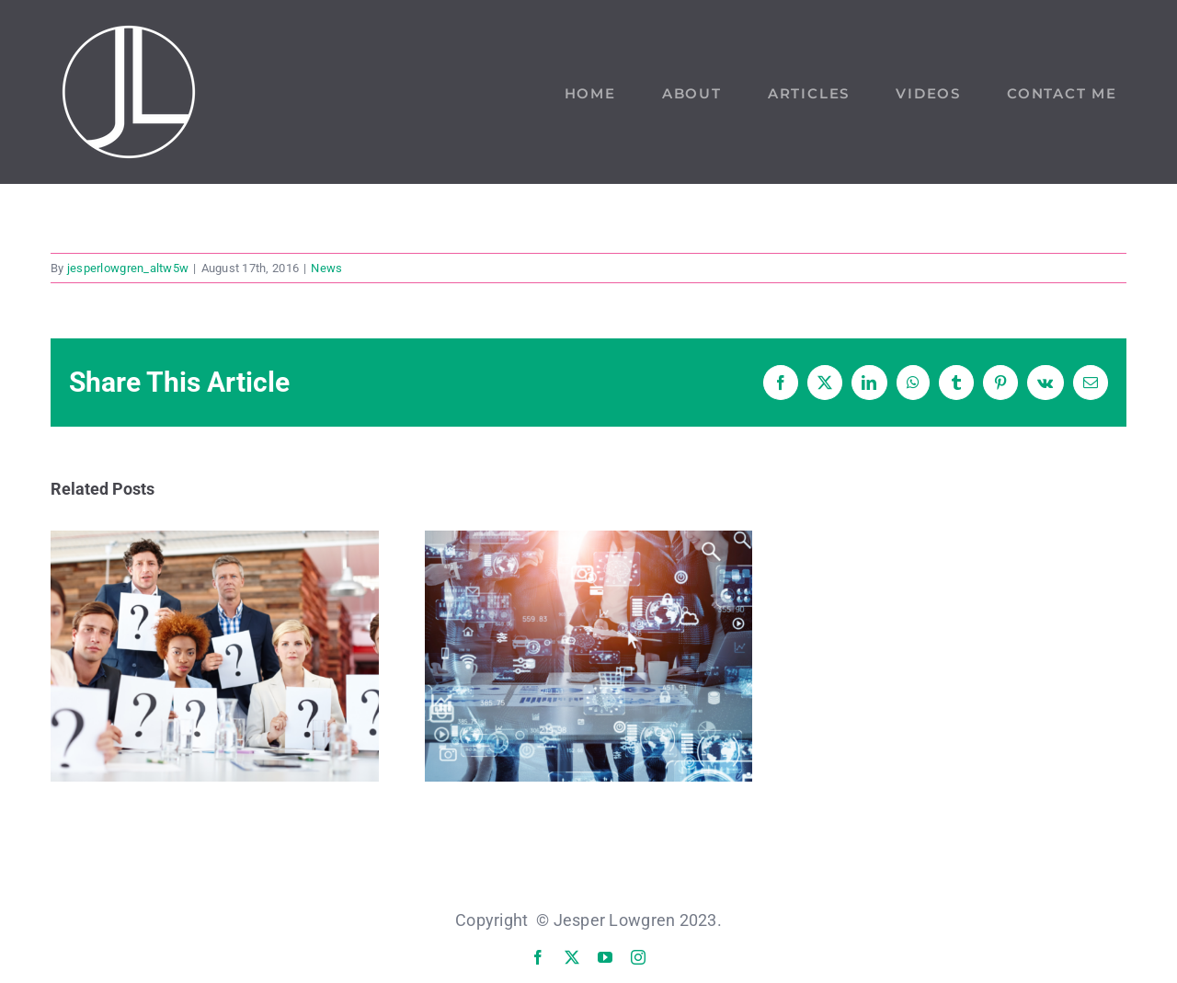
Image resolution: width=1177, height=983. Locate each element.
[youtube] (605, 957)
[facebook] (538, 957)
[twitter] (572, 957)
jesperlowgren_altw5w (128, 268)
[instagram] (638, 957)
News (326, 268)
